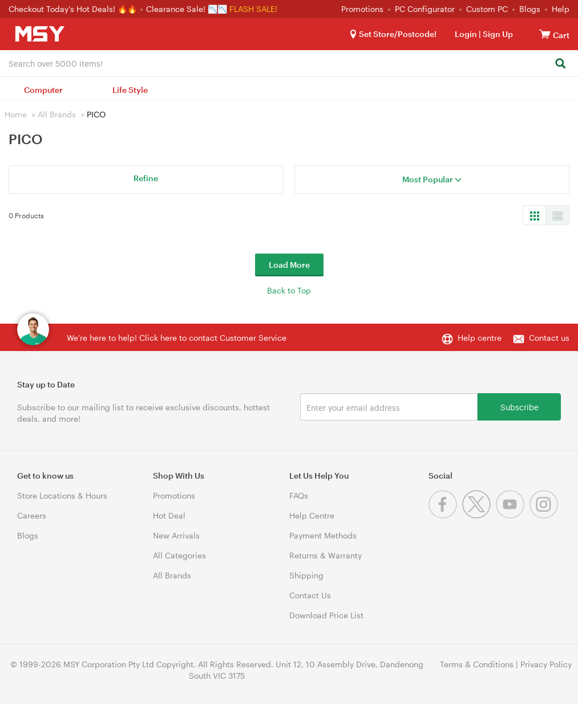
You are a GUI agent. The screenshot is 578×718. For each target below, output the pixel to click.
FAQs (298, 495)
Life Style (130, 90)
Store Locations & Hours (62, 495)
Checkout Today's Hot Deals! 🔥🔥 (74, 9)
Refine (146, 178)
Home (16, 114)
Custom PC (487, 9)
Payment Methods (323, 535)
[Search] (560, 64)
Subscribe (519, 406)
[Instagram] (545, 515)
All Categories (179, 555)
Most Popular (432, 179)
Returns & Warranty (325, 555)
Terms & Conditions (477, 664)
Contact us (549, 337)
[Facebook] (445, 515)
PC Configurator (425, 9)
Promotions (362, 9)
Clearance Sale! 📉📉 (186, 9)
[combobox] (289, 63)
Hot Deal (169, 515)
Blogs (529, 9)
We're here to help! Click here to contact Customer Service (176, 337)
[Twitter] (479, 515)
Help (560, 9)
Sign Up (497, 34)
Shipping (306, 575)
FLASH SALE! (253, 9)
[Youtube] (513, 515)
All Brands (57, 114)
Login (466, 34)
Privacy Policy (546, 664)
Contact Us (310, 595)
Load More (289, 265)
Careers (31, 515)
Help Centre (311, 515)
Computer (43, 90)
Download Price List (326, 615)
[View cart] (545, 34)
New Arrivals (176, 535)
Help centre (480, 337)
